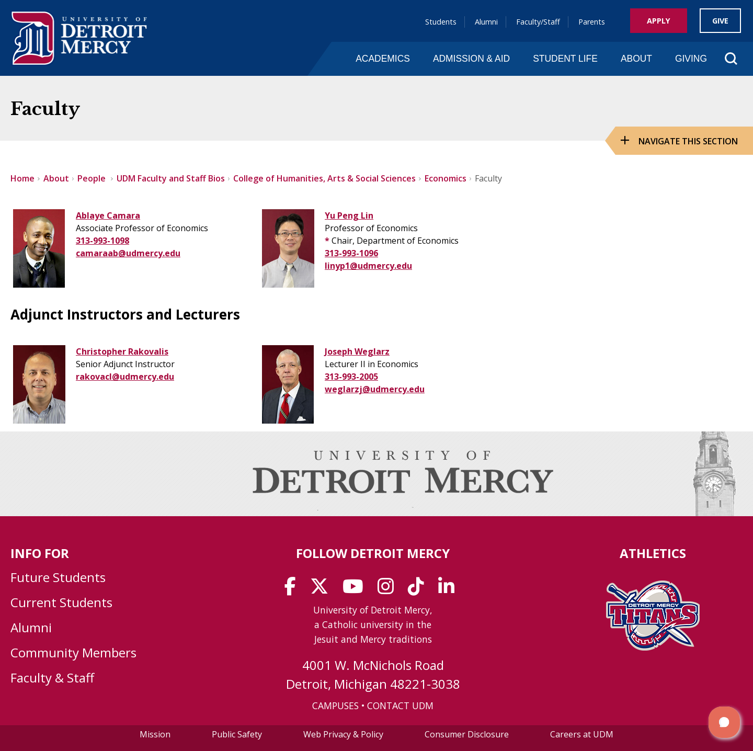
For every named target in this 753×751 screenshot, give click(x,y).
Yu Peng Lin (349, 215)
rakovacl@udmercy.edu (125, 376)
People (92, 178)
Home (22, 178)
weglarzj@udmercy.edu (375, 389)
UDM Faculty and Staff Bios (171, 178)
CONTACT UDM (400, 705)
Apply (658, 21)
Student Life (565, 58)
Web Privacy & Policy (343, 734)
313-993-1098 (102, 240)
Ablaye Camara (108, 215)
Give (720, 21)
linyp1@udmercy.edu (368, 265)
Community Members (73, 652)
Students (441, 22)
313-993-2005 (351, 376)
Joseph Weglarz (357, 351)
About (636, 58)
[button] (724, 722)
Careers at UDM (581, 734)
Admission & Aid (471, 58)
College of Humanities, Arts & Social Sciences (324, 178)
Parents (591, 22)
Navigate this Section (688, 141)
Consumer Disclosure (467, 734)
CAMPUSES (335, 705)
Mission (155, 734)
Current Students (61, 602)
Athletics (653, 553)
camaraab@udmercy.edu (128, 253)
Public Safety (237, 734)
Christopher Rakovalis (122, 351)
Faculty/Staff (538, 22)
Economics (445, 178)
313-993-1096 (351, 253)
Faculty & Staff (52, 677)
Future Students (58, 577)
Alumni (486, 22)
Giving (691, 58)
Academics (383, 58)
